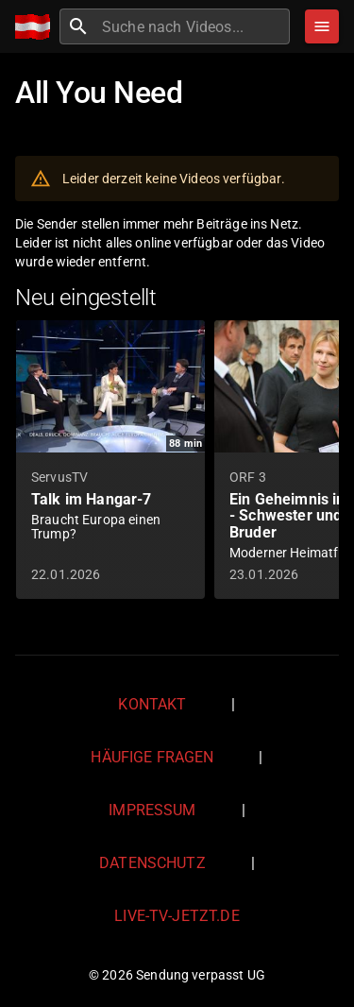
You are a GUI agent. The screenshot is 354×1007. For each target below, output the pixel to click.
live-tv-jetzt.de (176, 916)
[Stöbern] (322, 26)
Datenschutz (152, 863)
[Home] (37, 27)
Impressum (152, 810)
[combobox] (193, 26)
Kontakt (152, 704)
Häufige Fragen (152, 757)
